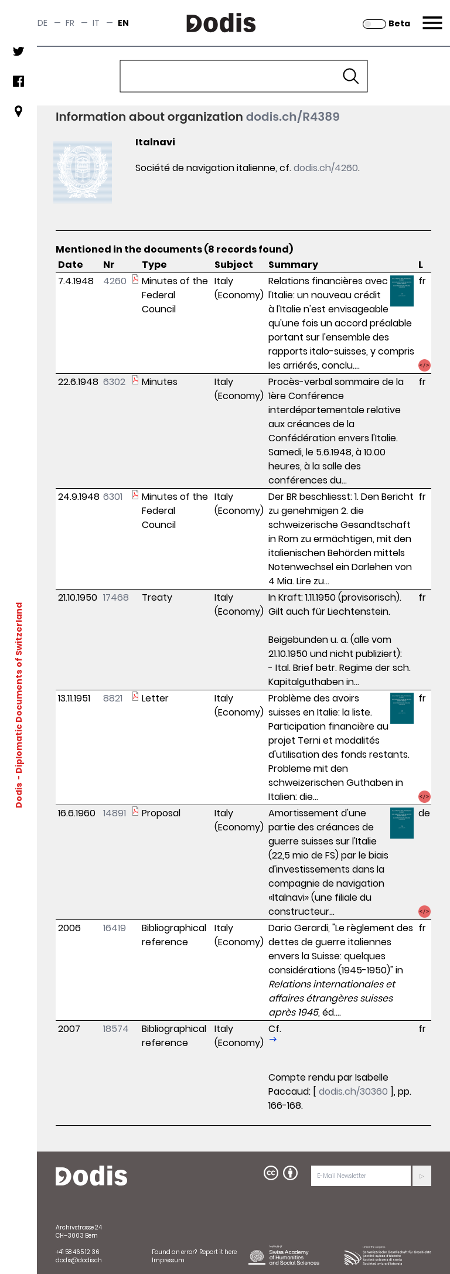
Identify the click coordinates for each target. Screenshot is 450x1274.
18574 (116, 1028)
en (123, 23)
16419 (114, 928)
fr (70, 23)
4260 (115, 281)
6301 (112, 496)
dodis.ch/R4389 (293, 116)
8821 (112, 698)
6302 (114, 382)
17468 (116, 597)
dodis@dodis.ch (79, 1260)
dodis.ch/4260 (326, 168)
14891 (114, 813)
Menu (431, 16)
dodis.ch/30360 (353, 1091)
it (96, 23)
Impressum (168, 1260)
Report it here (218, 1252)
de (42, 23)
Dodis (19, 795)
